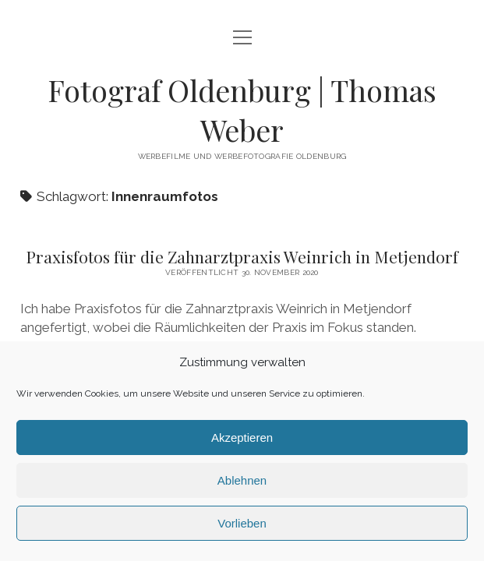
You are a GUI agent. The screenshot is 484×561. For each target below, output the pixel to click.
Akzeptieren (242, 437)
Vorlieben (242, 523)
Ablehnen (242, 480)
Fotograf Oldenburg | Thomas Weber (242, 110)
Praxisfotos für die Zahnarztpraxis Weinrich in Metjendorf (242, 256)
